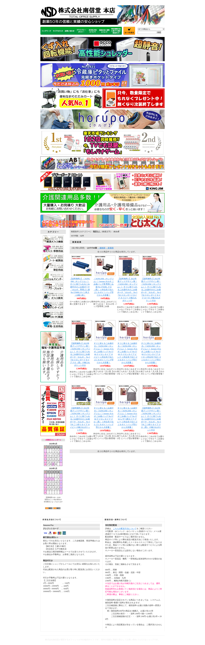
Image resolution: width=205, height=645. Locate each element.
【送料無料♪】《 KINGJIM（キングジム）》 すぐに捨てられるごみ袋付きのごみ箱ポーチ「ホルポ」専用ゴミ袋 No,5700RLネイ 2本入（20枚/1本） (80, 287)
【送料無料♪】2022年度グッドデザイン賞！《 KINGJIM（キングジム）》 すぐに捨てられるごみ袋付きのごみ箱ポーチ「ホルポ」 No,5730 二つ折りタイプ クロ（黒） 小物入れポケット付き (151, 419)
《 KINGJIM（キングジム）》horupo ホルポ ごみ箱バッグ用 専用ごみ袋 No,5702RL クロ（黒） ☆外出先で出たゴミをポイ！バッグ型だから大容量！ (103, 287)
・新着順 (110, 248)
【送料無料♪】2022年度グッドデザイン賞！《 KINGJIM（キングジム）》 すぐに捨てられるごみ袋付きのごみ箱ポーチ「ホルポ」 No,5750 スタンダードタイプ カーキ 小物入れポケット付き (151, 290)
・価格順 (101, 248)
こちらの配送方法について (124, 529)
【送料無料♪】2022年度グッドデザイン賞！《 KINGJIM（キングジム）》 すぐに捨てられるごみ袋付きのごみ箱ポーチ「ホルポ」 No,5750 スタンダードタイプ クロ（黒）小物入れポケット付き (80, 354)
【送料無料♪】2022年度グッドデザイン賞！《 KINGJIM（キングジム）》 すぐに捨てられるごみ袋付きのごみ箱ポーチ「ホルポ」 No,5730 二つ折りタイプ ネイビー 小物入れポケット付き (80, 419)
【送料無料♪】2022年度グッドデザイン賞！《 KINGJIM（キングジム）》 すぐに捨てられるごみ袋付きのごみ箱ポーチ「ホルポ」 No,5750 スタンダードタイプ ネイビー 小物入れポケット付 (127, 290)
